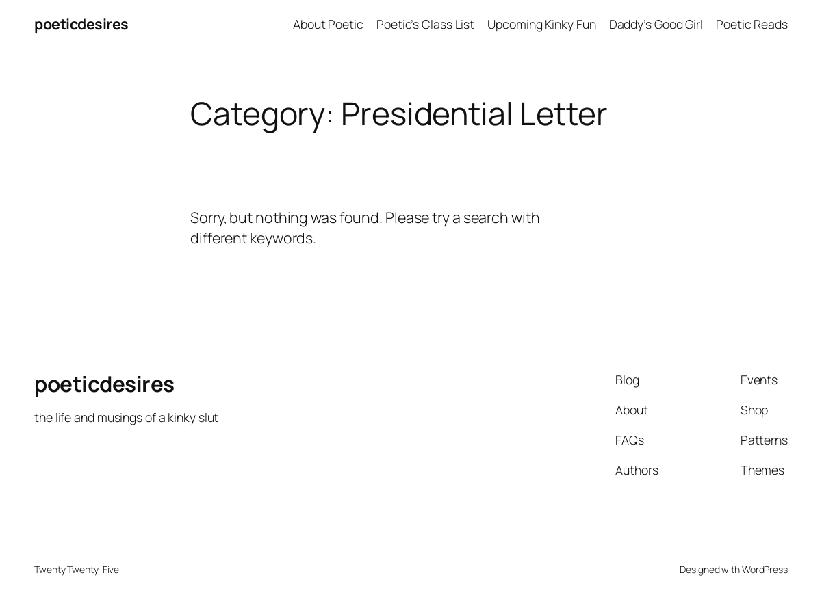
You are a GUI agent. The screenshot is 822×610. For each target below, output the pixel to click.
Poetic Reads (752, 24)
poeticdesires (81, 24)
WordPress (765, 569)
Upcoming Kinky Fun (541, 24)
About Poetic (328, 24)
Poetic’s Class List (425, 24)
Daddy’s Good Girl (656, 24)
